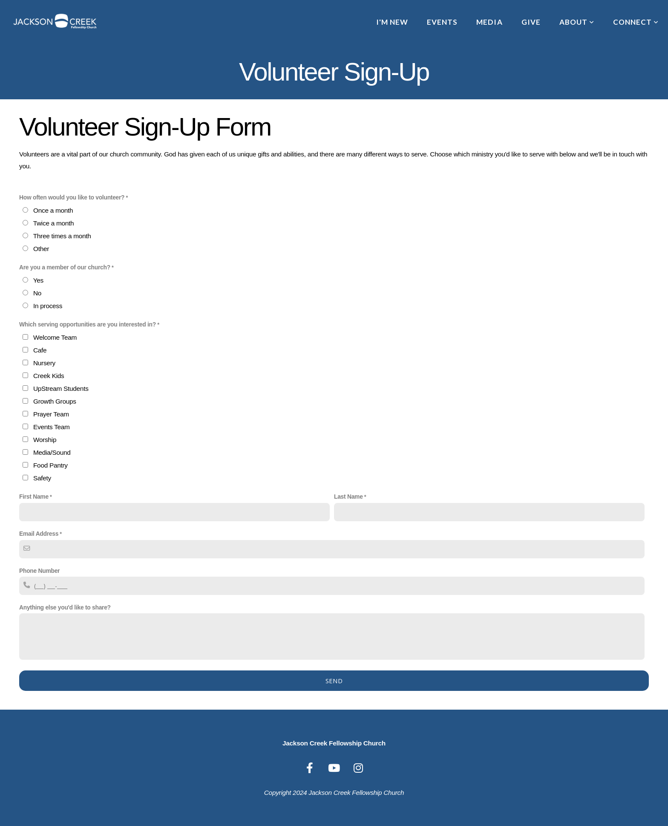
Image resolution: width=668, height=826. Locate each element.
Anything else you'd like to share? (65, 607)
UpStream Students (61, 388)
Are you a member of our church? (64, 267)
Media (489, 21)
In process (47, 305)
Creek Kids (48, 375)
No (37, 293)
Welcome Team (55, 337)
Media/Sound (52, 452)
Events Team (51, 426)
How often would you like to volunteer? (71, 197)
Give (531, 21)
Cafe (39, 350)
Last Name (348, 496)
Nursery (44, 363)
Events (442, 21)
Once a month (53, 210)
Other (41, 248)
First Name (34, 496)
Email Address (38, 533)
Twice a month (53, 223)
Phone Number (39, 570)
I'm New (392, 21)
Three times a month (62, 236)
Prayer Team (51, 414)
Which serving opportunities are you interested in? (87, 324)
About (576, 21)
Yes (38, 280)
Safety (42, 478)
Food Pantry (50, 465)
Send (334, 680)
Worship (44, 439)
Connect (636, 21)
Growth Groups (54, 401)
